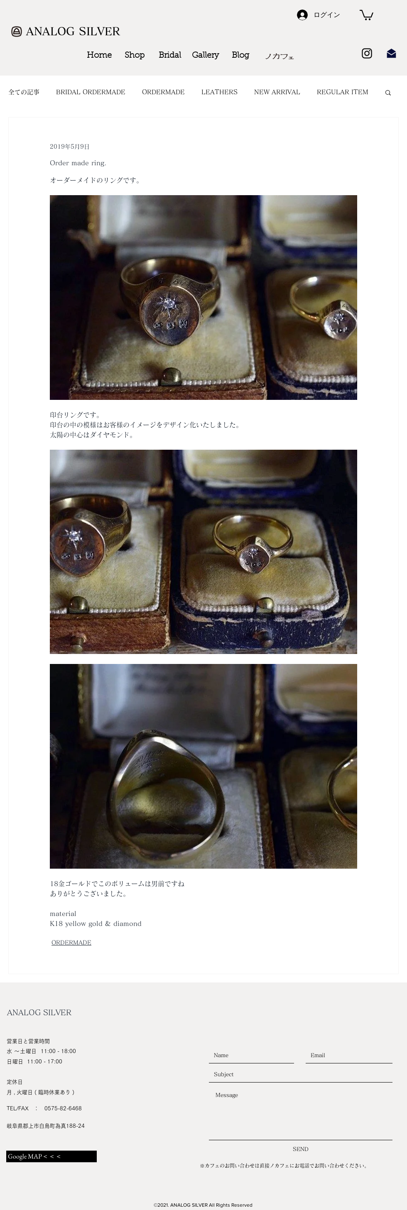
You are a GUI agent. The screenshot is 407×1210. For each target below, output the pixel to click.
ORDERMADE (163, 92)
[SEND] (300, 1149)
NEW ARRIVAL (277, 92)
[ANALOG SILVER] (74, 31)
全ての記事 (23, 92)
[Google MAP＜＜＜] (51, 1156)
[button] (366, 14)
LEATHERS (219, 92)
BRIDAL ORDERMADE (90, 92)
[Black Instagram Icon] (367, 53)
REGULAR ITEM (342, 92)
